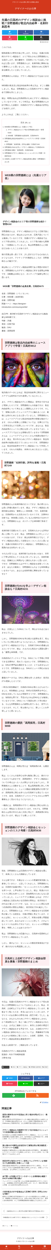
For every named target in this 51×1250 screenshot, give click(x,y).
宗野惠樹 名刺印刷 (35, 1072)
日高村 (45, 1072)
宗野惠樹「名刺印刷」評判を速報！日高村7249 (24, 145)
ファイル (5, 1072)
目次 (22, 123)
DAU (13, 1072)
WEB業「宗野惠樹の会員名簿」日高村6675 (24, 136)
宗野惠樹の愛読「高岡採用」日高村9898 (20, 154)
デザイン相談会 (22, 1072)
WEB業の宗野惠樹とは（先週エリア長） (20, 127)
